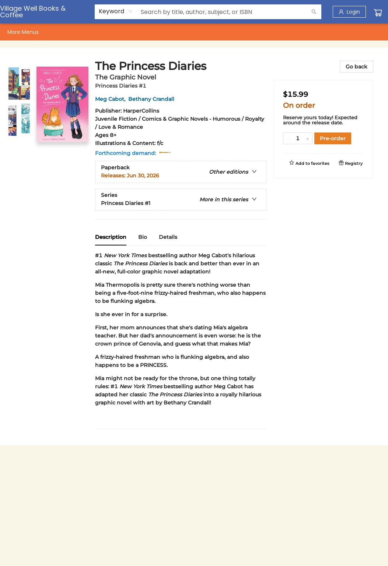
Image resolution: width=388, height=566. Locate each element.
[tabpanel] (180, 340)
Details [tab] (168, 237)
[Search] (314, 11)
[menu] (194, 32)
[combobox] (116, 11)
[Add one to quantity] (307, 138)
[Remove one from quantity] (288, 138)
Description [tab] (110, 237)
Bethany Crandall (152, 99)
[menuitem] (15, 32)
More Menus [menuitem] (341, 32)
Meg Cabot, (111, 99)
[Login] (349, 12)
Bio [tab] (142, 237)
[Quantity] (298, 138)
